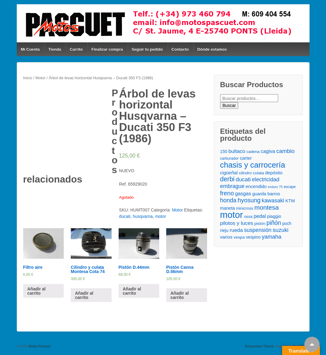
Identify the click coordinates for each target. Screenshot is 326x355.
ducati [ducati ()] (243, 179)
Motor (40, 78)
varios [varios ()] (226, 237)
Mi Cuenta (30, 49)
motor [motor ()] (231, 214)
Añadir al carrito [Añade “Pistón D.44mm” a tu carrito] (132, 291)
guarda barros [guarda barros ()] (266, 193)
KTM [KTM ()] (290, 200)
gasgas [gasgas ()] (243, 193)
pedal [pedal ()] (260, 216)
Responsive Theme (259, 346)
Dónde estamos (212, 49)
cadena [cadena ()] (253, 151)
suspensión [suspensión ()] (257, 230)
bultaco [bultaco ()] (236, 151)
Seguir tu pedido (147, 49)
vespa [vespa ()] (239, 237)
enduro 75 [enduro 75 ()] (275, 187)
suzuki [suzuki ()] (280, 230)
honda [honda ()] (228, 200)
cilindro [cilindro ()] (245, 173)
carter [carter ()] (246, 158)
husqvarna (143, 216)
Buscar (229, 105)
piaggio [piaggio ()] (274, 216)
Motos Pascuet (39, 346)
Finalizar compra (107, 49)
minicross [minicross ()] (244, 208)
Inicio (27, 78)
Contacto (179, 49)
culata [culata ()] (258, 173)
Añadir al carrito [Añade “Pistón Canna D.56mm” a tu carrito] (179, 295)
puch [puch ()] (287, 223)
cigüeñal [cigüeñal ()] (229, 172)
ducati (124, 216)
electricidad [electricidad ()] (265, 179)
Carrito (76, 49)
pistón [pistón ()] (259, 223)
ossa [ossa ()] (248, 216)
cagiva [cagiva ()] (268, 151)
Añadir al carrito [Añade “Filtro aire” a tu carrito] (36, 291)
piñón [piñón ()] (274, 223)
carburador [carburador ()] (229, 158)
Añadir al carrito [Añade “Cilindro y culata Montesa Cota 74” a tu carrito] (84, 295)
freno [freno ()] (227, 193)
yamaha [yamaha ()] (271, 237)
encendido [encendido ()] (256, 186)
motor (160, 216)
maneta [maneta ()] (227, 208)
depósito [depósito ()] (273, 172)
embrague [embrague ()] (232, 186)
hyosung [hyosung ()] (249, 200)
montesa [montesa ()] (266, 207)
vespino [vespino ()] (253, 237)
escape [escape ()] (290, 187)
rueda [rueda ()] (236, 230)
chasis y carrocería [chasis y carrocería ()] (252, 165)
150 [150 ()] (223, 151)
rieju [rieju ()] (224, 230)
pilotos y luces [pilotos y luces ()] (236, 223)
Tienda (54, 49)
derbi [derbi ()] (227, 179)
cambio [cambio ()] (285, 151)
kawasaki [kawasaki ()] (273, 200)
